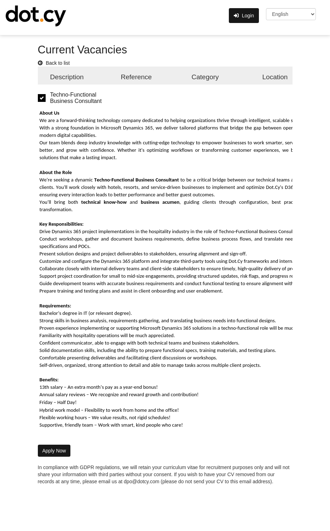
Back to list (58, 63)
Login (244, 15)
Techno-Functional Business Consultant (76, 98)
